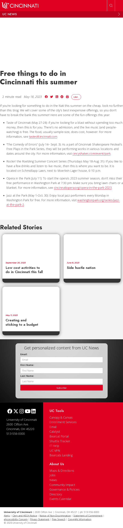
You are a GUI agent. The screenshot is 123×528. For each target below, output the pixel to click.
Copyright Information (79, 519)
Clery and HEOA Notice (24, 515)
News (53, 480)
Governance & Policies (64, 489)
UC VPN (54, 450)
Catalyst (54, 431)
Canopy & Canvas (61, 417)
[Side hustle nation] (92, 246)
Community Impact (62, 485)
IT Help (54, 446)
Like (76, 96)
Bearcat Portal (59, 436)
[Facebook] (9, 411)
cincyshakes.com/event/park (92, 153)
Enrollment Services (63, 422)
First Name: (27, 365)
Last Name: (27, 375)
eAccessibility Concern (16, 519)
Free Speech (58, 519)
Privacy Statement (39, 519)
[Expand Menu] (119, 14)
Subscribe (61, 387)
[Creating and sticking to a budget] (31, 299)
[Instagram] (21, 411)
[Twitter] (15, 411)
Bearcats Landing (61, 455)
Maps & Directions (61, 470)
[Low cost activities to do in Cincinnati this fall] (31, 246)
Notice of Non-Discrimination (55, 515)
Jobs (52, 475)
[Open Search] (111, 5)
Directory (55, 494)
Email (53, 427)
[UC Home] (20, 5)
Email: (24, 354)
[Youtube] (27, 411)
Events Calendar (60, 499)
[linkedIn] (33, 411)
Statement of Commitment (87, 515)
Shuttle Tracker (59, 441)
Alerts (7, 515)
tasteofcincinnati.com (43, 136)
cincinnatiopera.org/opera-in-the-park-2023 (83, 187)
